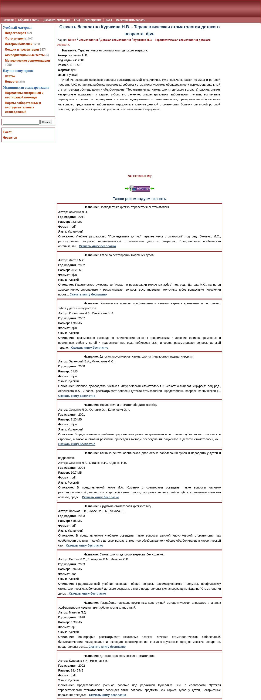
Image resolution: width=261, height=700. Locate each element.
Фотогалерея (14, 38)
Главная (8, 19)
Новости (11, 82)
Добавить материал (56, 19)
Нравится (10, 137)
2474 (43, 49)
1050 (8, 65)
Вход (109, 19)
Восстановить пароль (130, 19)
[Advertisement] (139, 142)
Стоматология (88, 39)
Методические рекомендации (27, 60)
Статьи (10, 76)
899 (29, 33)
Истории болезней (19, 44)
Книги (72, 39)
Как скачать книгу (140, 175)
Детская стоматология (115, 39)
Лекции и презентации (22, 49)
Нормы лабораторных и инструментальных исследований (23, 107)
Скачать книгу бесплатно (97, 246)
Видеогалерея (15, 33)
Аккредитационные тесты (25, 55)
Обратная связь (28, 19)
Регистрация (92, 19)
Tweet (7, 132)
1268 (36, 44)
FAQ (77, 19)
